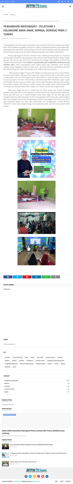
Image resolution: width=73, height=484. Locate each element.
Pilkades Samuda (40, 363)
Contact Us (68, 481)
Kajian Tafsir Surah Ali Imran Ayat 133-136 (23, 462)
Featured (60, 357)
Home (2, 1)
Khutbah (14, 360)
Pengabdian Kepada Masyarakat (55, 360)
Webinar (63, 363)
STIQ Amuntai (35, 481)
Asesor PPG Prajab (17, 357)
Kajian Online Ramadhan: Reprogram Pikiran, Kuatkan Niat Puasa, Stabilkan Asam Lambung (33, 432)
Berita (26, 357)
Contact (13, 1)
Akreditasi (7, 357)
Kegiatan (7, 360)
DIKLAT (32, 357)
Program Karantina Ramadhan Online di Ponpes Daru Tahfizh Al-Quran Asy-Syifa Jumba (38, 453)
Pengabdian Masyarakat (11, 363)
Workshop (7, 367)
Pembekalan (30, 360)
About (7, 1)
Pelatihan (21, 360)
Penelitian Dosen (40, 360)
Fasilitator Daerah (50, 357)
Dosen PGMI (40, 357)
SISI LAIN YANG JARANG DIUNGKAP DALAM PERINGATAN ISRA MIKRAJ (31, 444)
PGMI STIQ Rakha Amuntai (26, 363)
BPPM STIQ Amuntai (10, 38)
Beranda (5, 21)
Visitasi (56, 363)
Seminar (50, 363)
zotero (14, 367)
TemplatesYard (17, 481)
